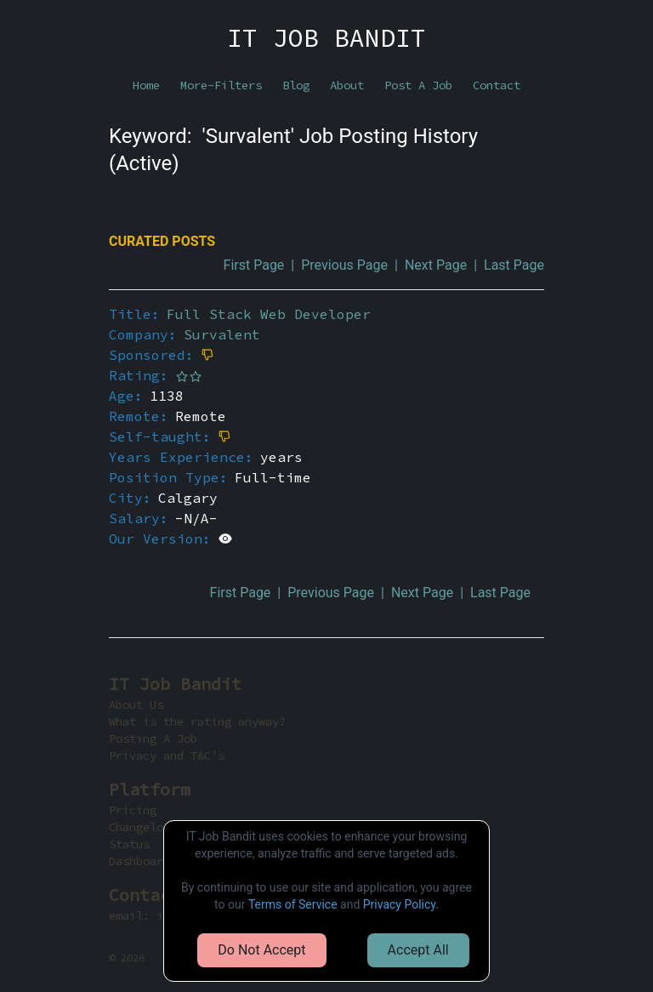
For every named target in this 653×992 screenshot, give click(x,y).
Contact (496, 85)
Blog (295, 85)
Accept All (418, 950)
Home (146, 85)
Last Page (514, 265)
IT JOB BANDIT (326, 37)
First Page (254, 265)
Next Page (436, 265)
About (347, 85)
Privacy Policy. (401, 904)
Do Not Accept (261, 950)
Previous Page (344, 265)
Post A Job (418, 85)
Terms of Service (293, 904)
